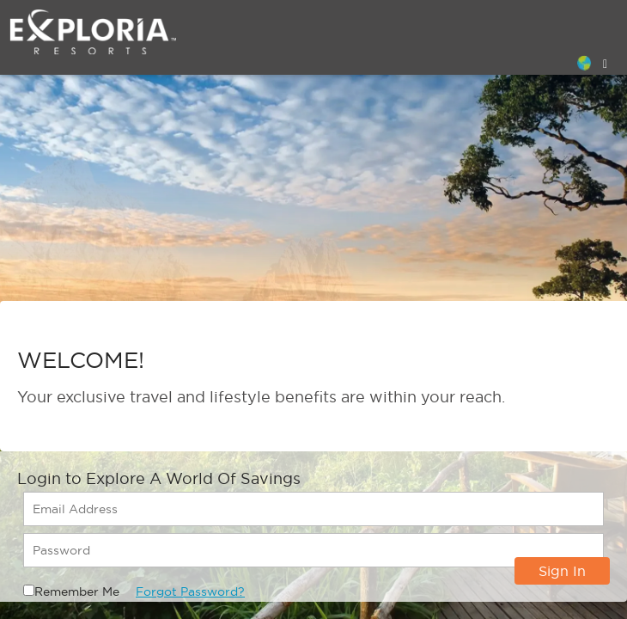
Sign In (562, 570)
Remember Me (76, 591)
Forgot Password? (190, 591)
